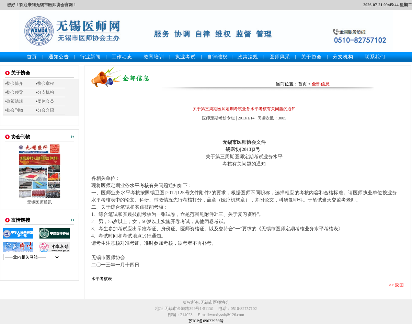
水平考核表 (101, 278)
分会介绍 (45, 110)
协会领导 (15, 92)
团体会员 (45, 101)
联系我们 (375, 56)
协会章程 (45, 83)
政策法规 (248, 56)
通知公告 (58, 56)
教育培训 (154, 56)
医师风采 (280, 56)
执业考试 (185, 56)
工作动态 (122, 56)
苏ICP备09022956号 (206, 321)
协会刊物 (15, 110)
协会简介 (15, 83)
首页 (32, 56)
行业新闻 (90, 56)
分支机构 (343, 56)
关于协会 (311, 56)
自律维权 (217, 56)
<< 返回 (396, 285)
